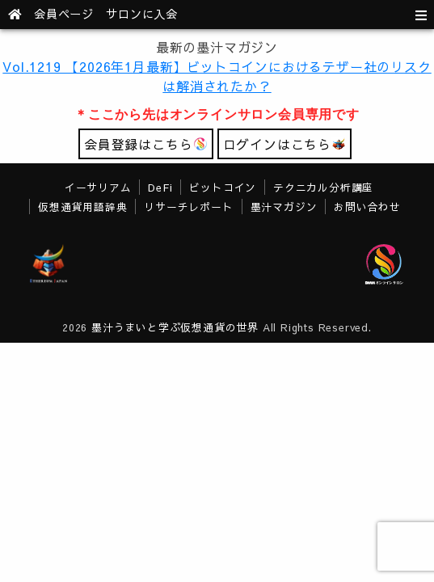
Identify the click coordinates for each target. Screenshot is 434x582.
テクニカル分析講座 (323, 187)
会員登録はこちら (145, 144)
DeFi (160, 187)
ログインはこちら (284, 144)
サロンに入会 (142, 14)
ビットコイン (222, 187)
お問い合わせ (367, 206)
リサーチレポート (188, 206)
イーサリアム (98, 187)
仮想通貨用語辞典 (82, 206)
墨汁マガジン (284, 206)
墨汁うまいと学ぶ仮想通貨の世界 (175, 327)
